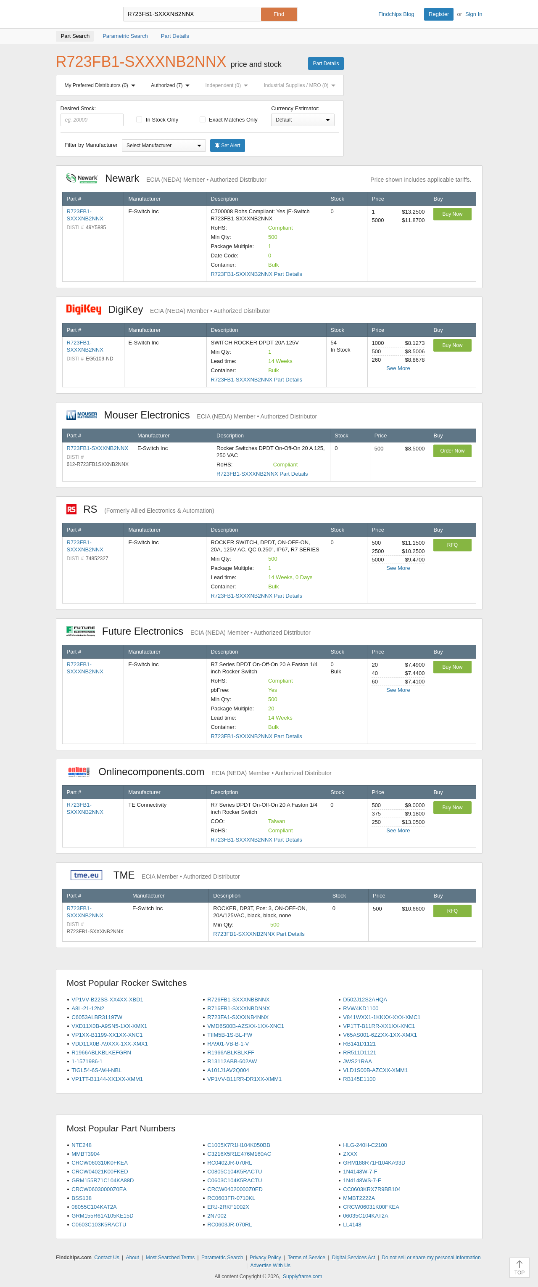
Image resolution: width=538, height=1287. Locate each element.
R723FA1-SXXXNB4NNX (238, 1017)
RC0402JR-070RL (229, 1163)
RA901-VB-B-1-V (228, 1044)
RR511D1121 (359, 1052)
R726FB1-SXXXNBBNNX (238, 999)
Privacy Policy (265, 1258)
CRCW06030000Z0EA (99, 1189)
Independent (229, 85)
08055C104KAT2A (93, 1207)
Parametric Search (222, 1258)
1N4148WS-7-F (362, 1180)
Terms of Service (306, 1258)
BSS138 (81, 1198)
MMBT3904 (85, 1154)
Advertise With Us (270, 1265)
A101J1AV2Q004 (228, 1070)
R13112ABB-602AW (232, 1061)
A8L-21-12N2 (87, 1008)
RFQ (452, 545)
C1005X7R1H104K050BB (238, 1145)
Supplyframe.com (302, 1276)
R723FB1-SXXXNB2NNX (98, 448)
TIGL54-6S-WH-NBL (96, 1070)
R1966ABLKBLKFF (230, 1052)
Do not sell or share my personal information (431, 1258)
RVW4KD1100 (360, 1008)
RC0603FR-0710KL (231, 1198)
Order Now (452, 451)
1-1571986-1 (87, 1061)
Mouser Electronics (191, 415)
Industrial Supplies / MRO (301, 85)
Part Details (326, 63)
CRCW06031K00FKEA (371, 1207)
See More (398, 368)
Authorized (172, 85)
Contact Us (106, 1258)
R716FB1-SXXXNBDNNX (238, 1008)
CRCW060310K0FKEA (99, 1163)
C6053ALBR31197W (96, 1017)
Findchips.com (83, 14)
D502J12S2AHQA (365, 999)
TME (153, 875)
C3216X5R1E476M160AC (239, 1154)
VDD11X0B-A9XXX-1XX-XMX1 (109, 1044)
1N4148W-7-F (360, 1171)
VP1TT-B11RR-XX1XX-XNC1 (379, 1026)
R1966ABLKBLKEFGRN (101, 1052)
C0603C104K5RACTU (234, 1180)
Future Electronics (188, 631)
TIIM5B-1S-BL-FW (229, 1035)
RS (140, 509)
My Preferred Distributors (102, 85)
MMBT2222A (359, 1198)
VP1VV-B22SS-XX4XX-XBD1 (107, 999)
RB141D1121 (359, 1044)
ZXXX (350, 1154)
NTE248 (81, 1145)
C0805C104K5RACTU (234, 1171)
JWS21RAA (357, 1061)
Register (439, 14)
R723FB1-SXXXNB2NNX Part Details (256, 274)
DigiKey (168, 309)
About (132, 1258)
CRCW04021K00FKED (99, 1171)
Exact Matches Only (229, 120)
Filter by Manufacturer (91, 145)
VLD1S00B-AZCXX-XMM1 (375, 1070)
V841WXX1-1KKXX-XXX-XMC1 (381, 1017)
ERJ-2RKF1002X (228, 1207)
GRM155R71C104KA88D (102, 1180)
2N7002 (217, 1216)
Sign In (473, 14)
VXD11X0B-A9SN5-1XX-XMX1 (109, 1026)
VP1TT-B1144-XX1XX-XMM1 (107, 1079)
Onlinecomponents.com (199, 771)
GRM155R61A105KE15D (102, 1216)
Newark (166, 178)
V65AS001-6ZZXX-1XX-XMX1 (380, 1035)
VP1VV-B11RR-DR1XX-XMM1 (244, 1079)
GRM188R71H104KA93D (374, 1163)
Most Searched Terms (170, 1258)
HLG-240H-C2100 (365, 1145)
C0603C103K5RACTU (98, 1224)
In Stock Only (157, 120)
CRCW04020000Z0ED (235, 1189)
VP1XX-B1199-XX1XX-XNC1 (106, 1035)
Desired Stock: (92, 115)
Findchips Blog (396, 14)
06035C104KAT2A (365, 1216)
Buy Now (452, 214)
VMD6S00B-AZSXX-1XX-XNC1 (245, 1026)
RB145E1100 (359, 1079)
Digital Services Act (353, 1258)
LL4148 (352, 1224)
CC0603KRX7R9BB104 (372, 1189)
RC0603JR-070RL (229, 1224)
